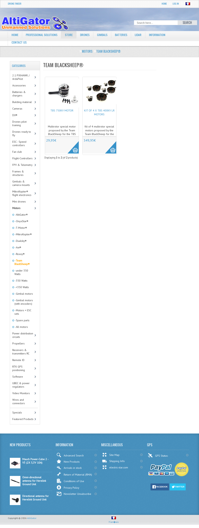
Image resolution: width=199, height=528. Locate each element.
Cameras (17, 108)
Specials (17, 412)
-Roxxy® (19, 254)
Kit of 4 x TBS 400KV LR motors (99, 112)
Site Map (111, 454)
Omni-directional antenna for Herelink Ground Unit (34, 481)
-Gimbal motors (23, 293)
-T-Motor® (20, 227)
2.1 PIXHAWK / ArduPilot (21, 77)
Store (69, 34)
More (71, 145)
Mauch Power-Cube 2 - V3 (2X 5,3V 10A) (35, 460)
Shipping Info (113, 461)
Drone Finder (14, 3)
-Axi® (17, 247)
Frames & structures (18, 173)
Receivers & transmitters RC (20, 351)
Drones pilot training (19, 123)
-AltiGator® (21, 214)
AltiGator (31, 518)
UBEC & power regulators (21, 384)
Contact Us (19, 42)
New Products (68, 461)
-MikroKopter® (23, 234)
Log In (176, 3)
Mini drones (19, 201)
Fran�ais (114, 520)
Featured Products (22, 419)
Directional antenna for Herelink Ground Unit (35, 497)
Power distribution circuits (22, 335)
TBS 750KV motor (61, 110)
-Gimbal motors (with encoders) (23, 302)
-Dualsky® (20, 241)
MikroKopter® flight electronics (21, 193)
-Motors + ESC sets (22, 312)
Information (157, 34)
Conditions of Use (70, 480)
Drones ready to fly (21, 133)
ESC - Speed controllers (19, 143)
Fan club (17, 152)
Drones (85, 34)
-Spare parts (21, 320)
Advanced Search (70, 455)
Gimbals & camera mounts (21, 183)
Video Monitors (21, 393)
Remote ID (18, 360)
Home (164, 3)
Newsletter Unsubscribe (73, 494)
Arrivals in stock (69, 468)
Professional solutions (41, 34)
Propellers (18, 343)
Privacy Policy (67, 487)
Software (17, 376)
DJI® (14, 115)
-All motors (21, 327)
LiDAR (138, 34)
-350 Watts (21, 280)
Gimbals (102, 34)
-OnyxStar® (21, 221)
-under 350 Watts (21, 272)
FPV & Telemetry (22, 165)
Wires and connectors (18, 401)
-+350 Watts (21, 287)
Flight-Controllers (22, 158)
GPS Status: (158, 455)
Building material (22, 102)
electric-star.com (115, 467)
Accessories (19, 85)
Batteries (121, 34)
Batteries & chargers (19, 93)
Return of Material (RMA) (74, 474)
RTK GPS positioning (18, 368)
